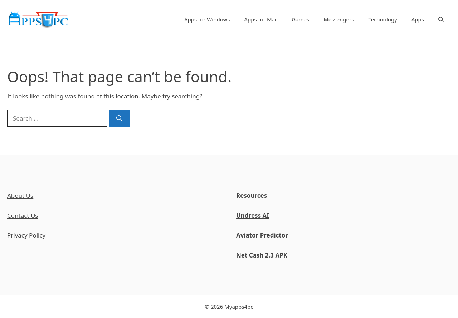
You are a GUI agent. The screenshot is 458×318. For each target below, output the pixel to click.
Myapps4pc (238, 306)
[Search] (119, 118)
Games (300, 19)
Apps (417, 19)
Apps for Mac (260, 19)
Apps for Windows (207, 19)
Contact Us (22, 215)
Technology (382, 19)
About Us (20, 195)
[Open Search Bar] (441, 19)
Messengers (338, 19)
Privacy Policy (26, 235)
